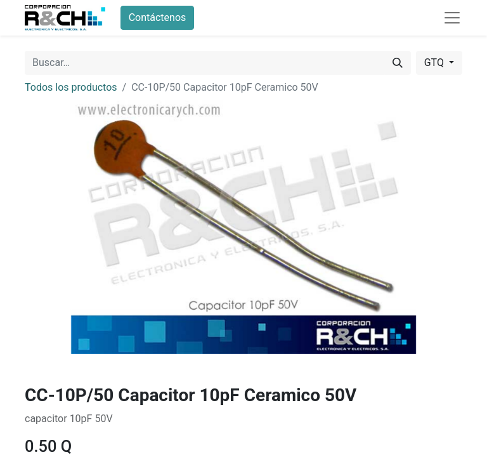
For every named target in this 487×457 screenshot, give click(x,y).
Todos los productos (71, 87)
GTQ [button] (435, 62)
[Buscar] (397, 63)
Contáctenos (157, 17)
